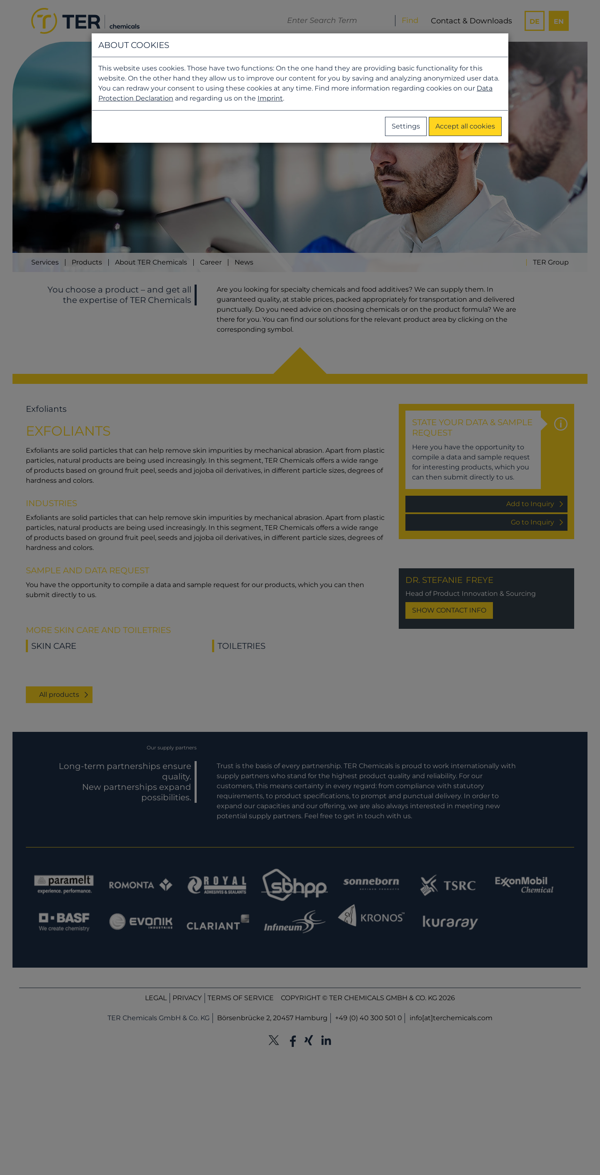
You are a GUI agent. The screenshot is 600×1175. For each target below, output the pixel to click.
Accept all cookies (465, 126)
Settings (406, 126)
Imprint (270, 98)
